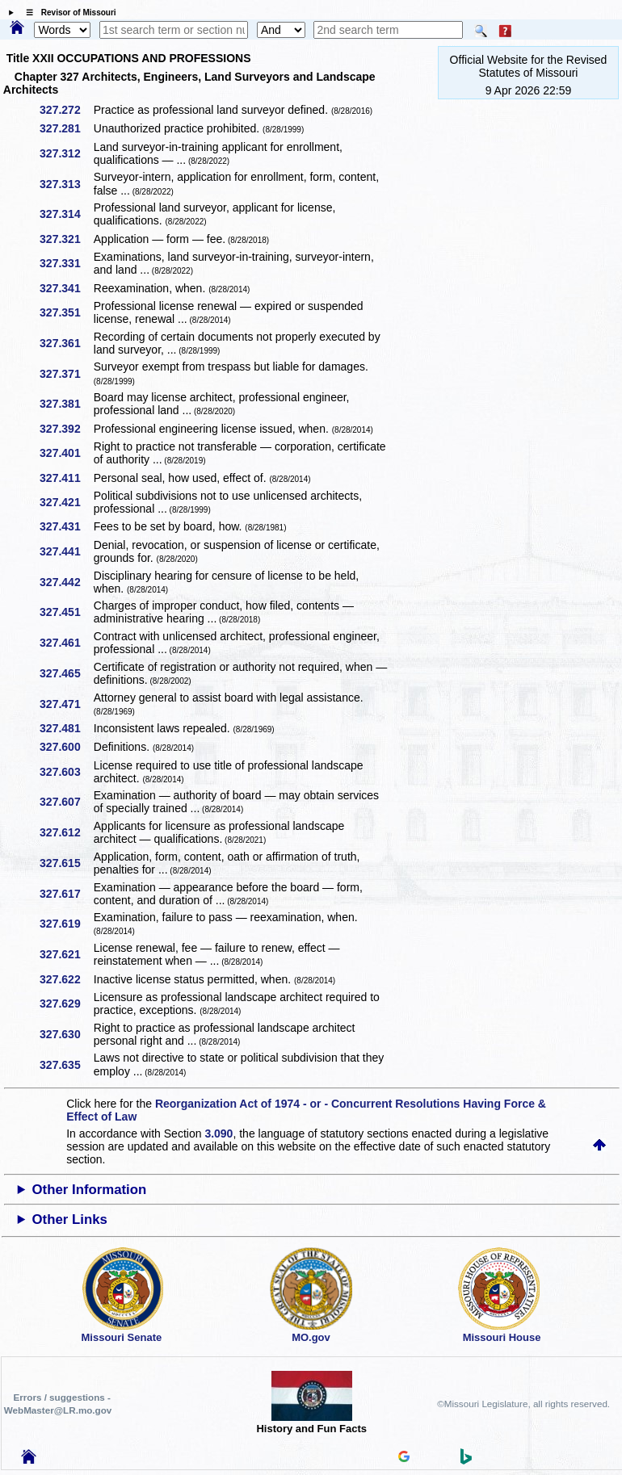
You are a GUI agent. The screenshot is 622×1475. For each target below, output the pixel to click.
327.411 (66, 477)
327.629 (66, 1003)
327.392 (66, 428)
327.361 (66, 343)
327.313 (66, 184)
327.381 (66, 403)
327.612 (66, 832)
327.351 (66, 312)
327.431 (66, 526)
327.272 (66, 109)
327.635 (66, 1064)
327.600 (66, 746)
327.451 (66, 612)
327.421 (66, 502)
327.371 (66, 373)
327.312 (66, 153)
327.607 (66, 801)
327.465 (66, 673)
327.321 (66, 239)
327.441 (66, 551)
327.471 (66, 704)
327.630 (66, 1034)
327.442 (66, 582)
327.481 (66, 728)
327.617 (66, 893)
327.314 (66, 213)
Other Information (89, 1189)
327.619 (66, 923)
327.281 (66, 128)
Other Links (69, 1219)
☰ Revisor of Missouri (67, 12)
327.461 (66, 642)
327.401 (66, 452)
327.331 (66, 263)
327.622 (66, 979)
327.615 (66, 863)
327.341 (66, 288)
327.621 (66, 954)
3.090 (218, 1133)
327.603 (66, 771)
